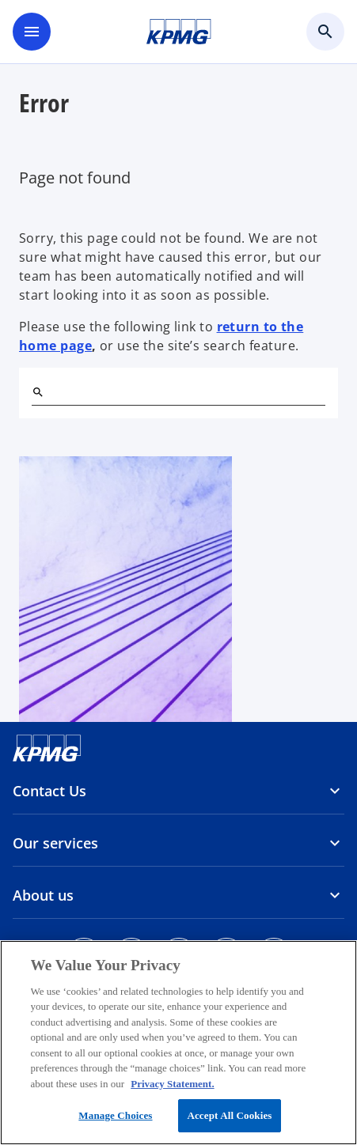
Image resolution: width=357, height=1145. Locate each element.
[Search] (38, 392)
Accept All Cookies (229, 1115)
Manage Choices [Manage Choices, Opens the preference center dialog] (115, 1115)
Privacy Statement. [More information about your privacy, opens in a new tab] (172, 1084)
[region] (178, 1042)
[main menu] (32, 32)
